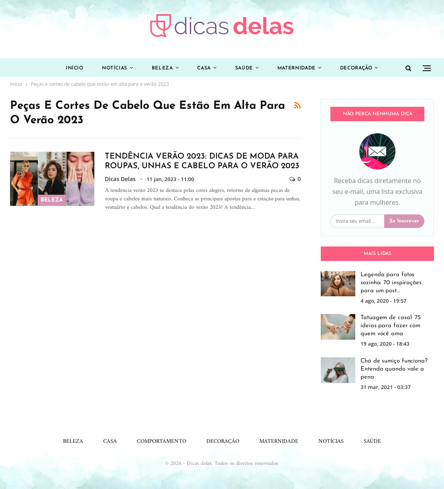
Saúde (244, 68)
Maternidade (296, 68)
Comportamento (161, 441)
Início (75, 68)
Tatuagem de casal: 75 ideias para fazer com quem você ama (390, 326)
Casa (204, 68)
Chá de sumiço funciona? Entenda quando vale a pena (394, 369)
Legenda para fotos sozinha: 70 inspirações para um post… (391, 283)
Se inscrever (404, 221)
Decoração (356, 68)
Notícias (114, 68)
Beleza (162, 68)
